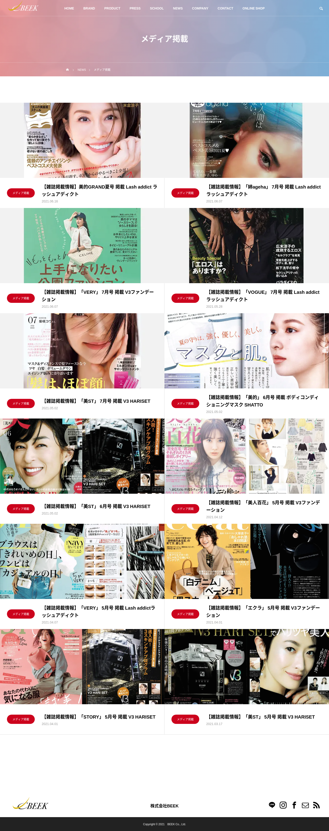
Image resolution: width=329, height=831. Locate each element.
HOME (69, 8)
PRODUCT (112, 8)
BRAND (89, 8)
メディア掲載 (21, 193)
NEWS (178, 8)
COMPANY (200, 8)
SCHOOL (157, 8)
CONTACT (225, 8)
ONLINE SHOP (254, 8)
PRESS (135, 8)
